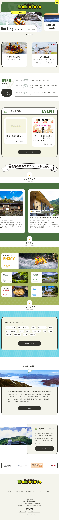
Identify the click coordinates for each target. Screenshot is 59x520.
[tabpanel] (29, 22)
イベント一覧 (29, 153)
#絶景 (28, 333)
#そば (25, 336)
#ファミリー (37, 333)
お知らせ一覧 (7, 93)
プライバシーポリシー (34, 513)
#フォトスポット (23, 329)
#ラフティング (10, 329)
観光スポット (30, 493)
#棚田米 (32, 336)
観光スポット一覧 (29, 344)
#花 (45, 333)
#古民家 (8, 336)
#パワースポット (11, 333)
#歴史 (51, 333)
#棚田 (51, 329)
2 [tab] (28, 35)
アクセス (39, 493)
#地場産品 (17, 336)
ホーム (10, 493)
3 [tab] (30, 35)
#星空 (21, 333)
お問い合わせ (22, 513)
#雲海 (33, 329)
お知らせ (48, 493)
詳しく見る (29, 409)
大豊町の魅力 (19, 493)
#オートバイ (42, 329)
